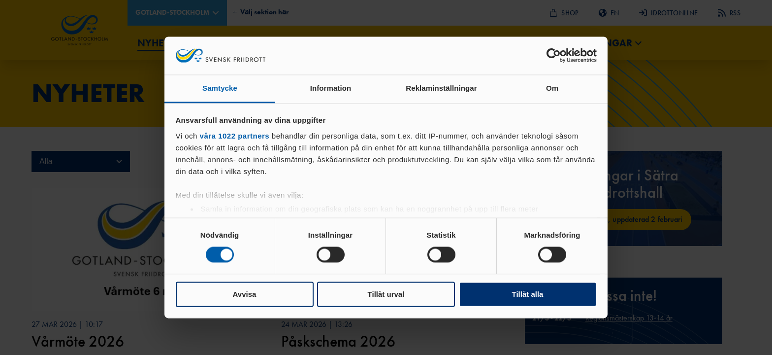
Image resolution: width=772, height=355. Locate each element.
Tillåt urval (386, 294)
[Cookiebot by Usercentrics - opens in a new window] (554, 55)
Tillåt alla (528, 294)
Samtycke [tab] (219, 88)
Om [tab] (552, 88)
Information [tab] (331, 88)
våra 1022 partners (235, 136)
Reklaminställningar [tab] (441, 88)
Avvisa (245, 294)
